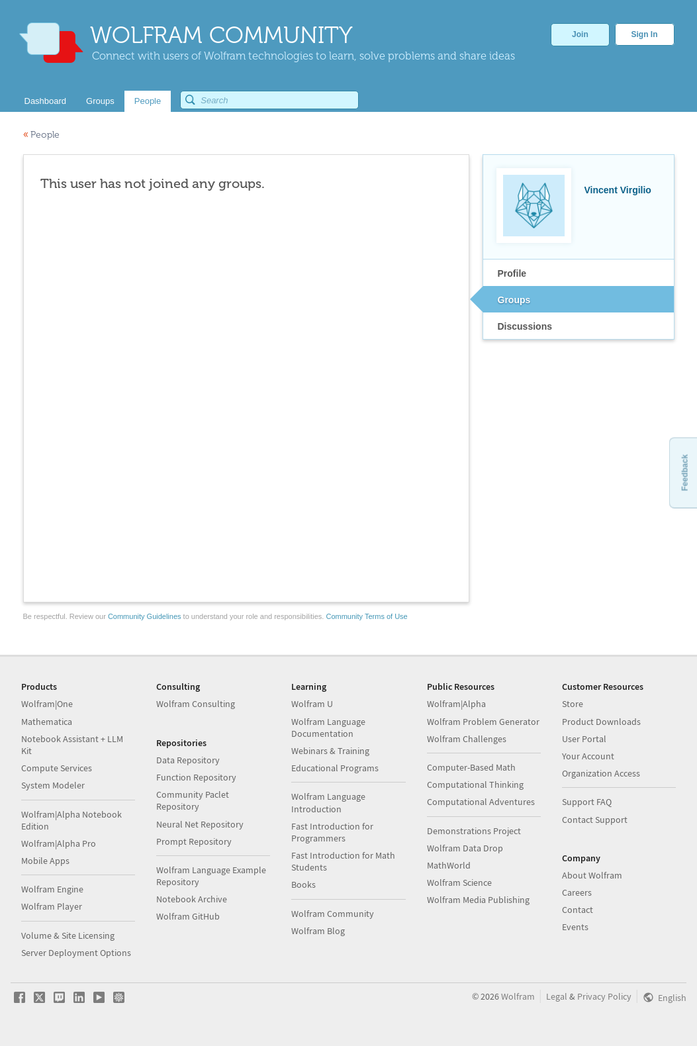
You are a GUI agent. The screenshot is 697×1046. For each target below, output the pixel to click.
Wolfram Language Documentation (328, 727)
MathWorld (449, 865)
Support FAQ (587, 802)
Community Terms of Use (366, 616)
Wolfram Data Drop (465, 848)
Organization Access (601, 773)
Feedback (684, 472)
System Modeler (53, 785)
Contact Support (594, 820)
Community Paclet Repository (192, 800)
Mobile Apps (45, 861)
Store (572, 704)
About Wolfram (592, 875)
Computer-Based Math (471, 767)
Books (303, 884)
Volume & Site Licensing (68, 935)
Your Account (588, 756)
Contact (577, 910)
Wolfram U (312, 704)
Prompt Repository (194, 841)
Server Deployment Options (76, 953)
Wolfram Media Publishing (478, 900)
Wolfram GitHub (188, 916)
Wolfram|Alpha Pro (58, 843)
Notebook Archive (191, 899)
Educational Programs (335, 768)
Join (580, 34)
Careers (577, 892)
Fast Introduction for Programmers (332, 832)
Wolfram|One (47, 704)
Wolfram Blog (318, 931)
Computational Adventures (481, 802)
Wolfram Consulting (195, 704)
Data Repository (188, 760)
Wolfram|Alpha (456, 704)
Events (575, 927)
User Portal (584, 739)
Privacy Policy (604, 996)
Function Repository (196, 777)
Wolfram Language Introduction (328, 802)
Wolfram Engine (52, 889)
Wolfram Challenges (466, 739)
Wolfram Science (459, 882)
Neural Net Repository (200, 824)
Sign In (644, 34)
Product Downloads (601, 722)
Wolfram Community (332, 914)
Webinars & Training (330, 751)
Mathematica (46, 722)
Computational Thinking (475, 784)
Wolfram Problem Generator (483, 722)
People (41, 134)
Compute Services (56, 768)
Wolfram (518, 996)
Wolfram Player (51, 906)
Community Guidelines (144, 616)
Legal (556, 996)
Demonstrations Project (474, 831)
